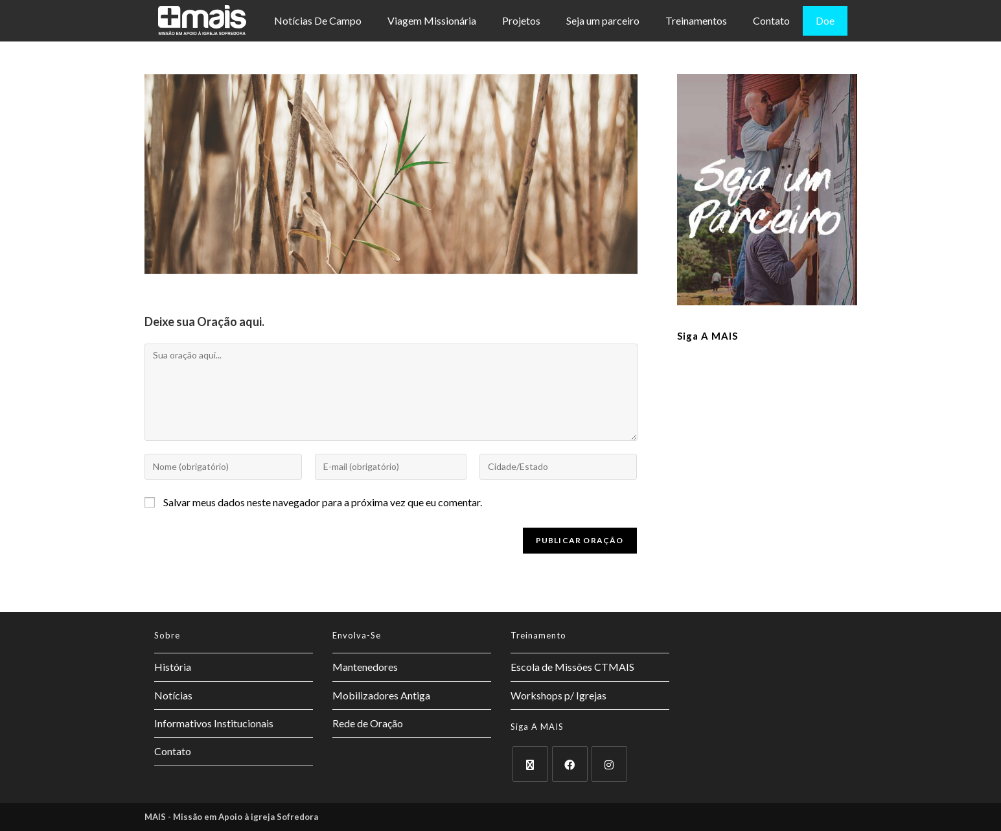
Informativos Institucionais (213, 723)
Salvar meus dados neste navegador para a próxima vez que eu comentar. (322, 502)
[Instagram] (609, 764)
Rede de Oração (367, 723)
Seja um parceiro (602, 20)
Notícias (173, 695)
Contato (771, 20)
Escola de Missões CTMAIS (572, 667)
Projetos (521, 20)
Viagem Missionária (431, 20)
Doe (825, 20)
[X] (530, 764)
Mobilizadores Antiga (381, 695)
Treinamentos (696, 20)
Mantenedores (365, 667)
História (172, 667)
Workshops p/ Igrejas (558, 695)
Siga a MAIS (707, 336)
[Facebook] (570, 764)
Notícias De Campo (318, 20)
